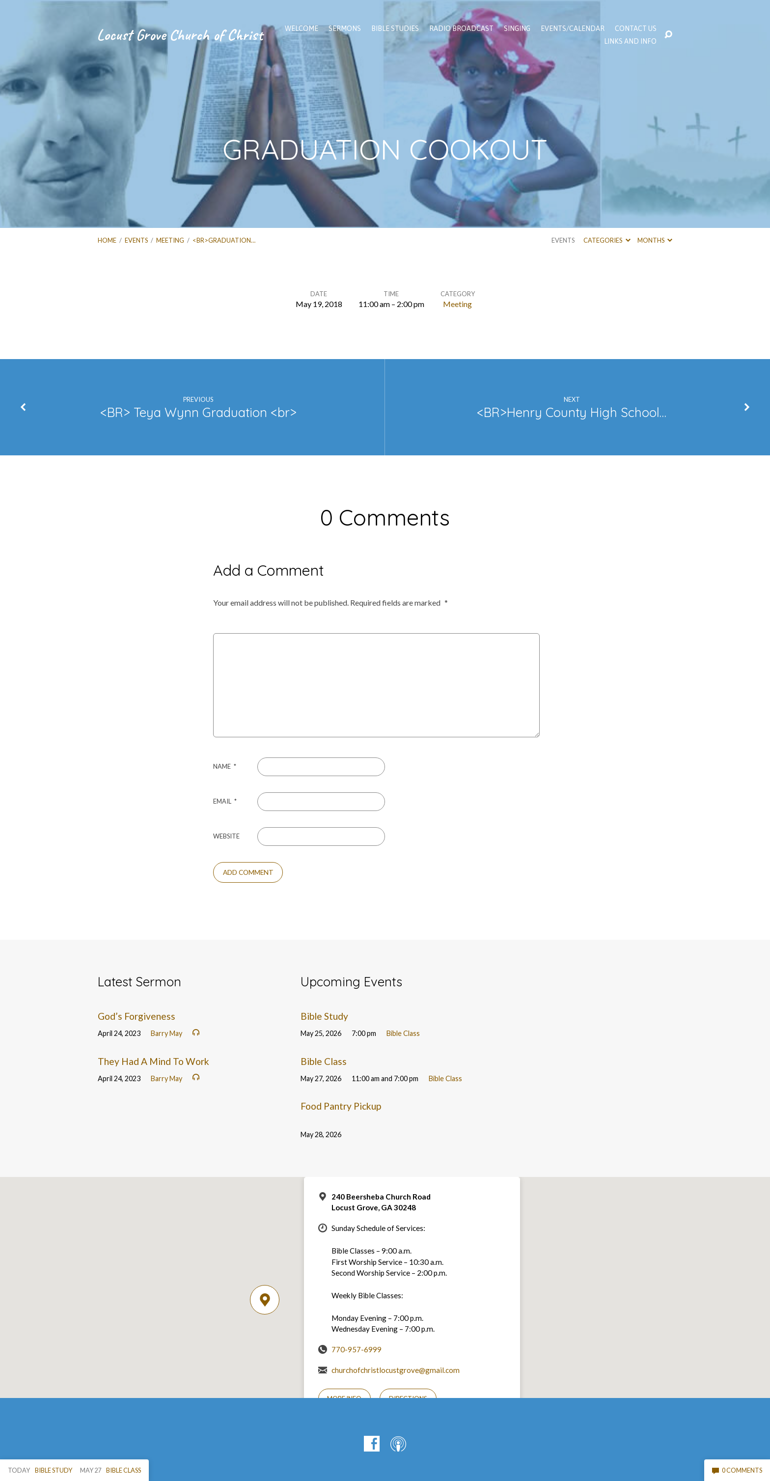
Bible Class (403, 1033)
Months (654, 240)
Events (136, 240)
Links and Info (630, 41)
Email (225, 801)
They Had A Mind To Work (153, 1061)
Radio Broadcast (461, 28)
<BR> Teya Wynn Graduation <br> (198, 412)
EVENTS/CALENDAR (573, 28)
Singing (517, 28)
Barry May (166, 1033)
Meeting (170, 240)
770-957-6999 (356, 1349)
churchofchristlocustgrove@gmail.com (395, 1370)
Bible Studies (395, 28)
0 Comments (737, 1470)
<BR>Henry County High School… (571, 412)
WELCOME (301, 28)
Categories (606, 240)
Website (226, 836)
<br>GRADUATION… (223, 240)
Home (107, 240)
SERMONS (345, 28)
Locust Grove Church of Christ (180, 35)
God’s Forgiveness (136, 1016)
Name (224, 766)
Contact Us (636, 28)
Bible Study (324, 1016)
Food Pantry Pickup (341, 1106)
